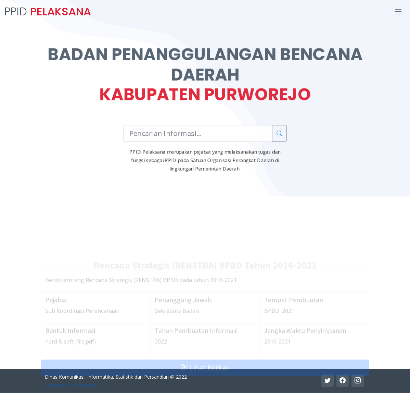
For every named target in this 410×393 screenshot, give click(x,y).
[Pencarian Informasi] (197, 135)
